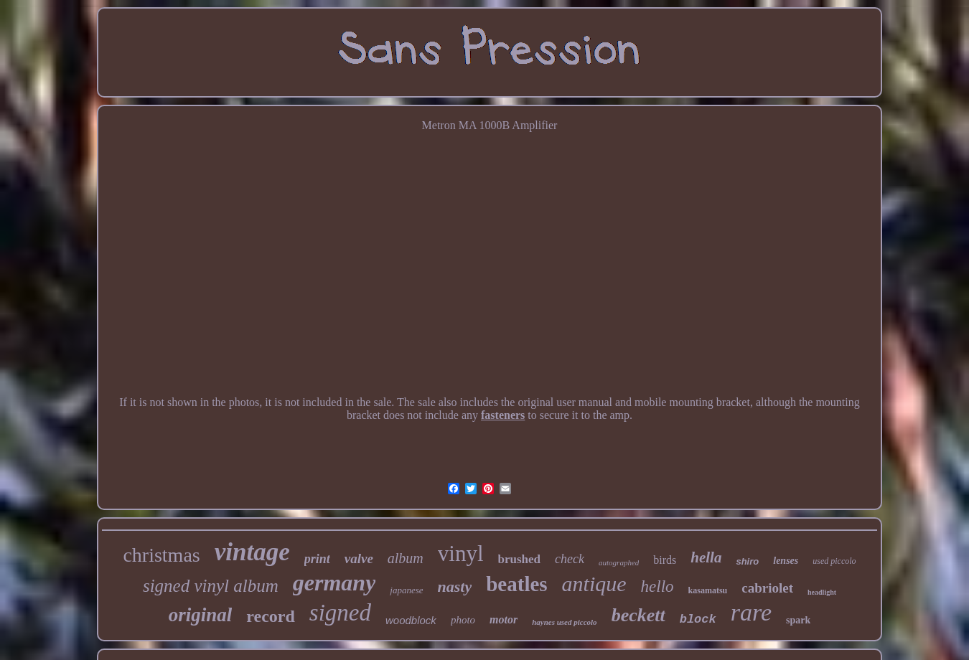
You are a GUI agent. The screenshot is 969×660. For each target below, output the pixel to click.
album (405, 558)
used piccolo (834, 561)
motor (504, 619)
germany (334, 582)
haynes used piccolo (564, 622)
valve (359, 558)
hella (706, 557)
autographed (619, 562)
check (569, 559)
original (201, 615)
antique (594, 583)
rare (751, 612)
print (317, 559)
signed (340, 613)
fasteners (503, 415)
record (270, 616)
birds (664, 560)
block (698, 619)
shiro (747, 561)
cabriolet (767, 587)
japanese (406, 590)
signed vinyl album (210, 585)
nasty (455, 586)
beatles (516, 583)
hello (657, 586)
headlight (822, 592)
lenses (785, 560)
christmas (161, 555)
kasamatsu (708, 590)
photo (463, 620)
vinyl (461, 553)
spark (798, 620)
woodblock (410, 620)
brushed (519, 559)
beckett (638, 615)
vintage (252, 552)
